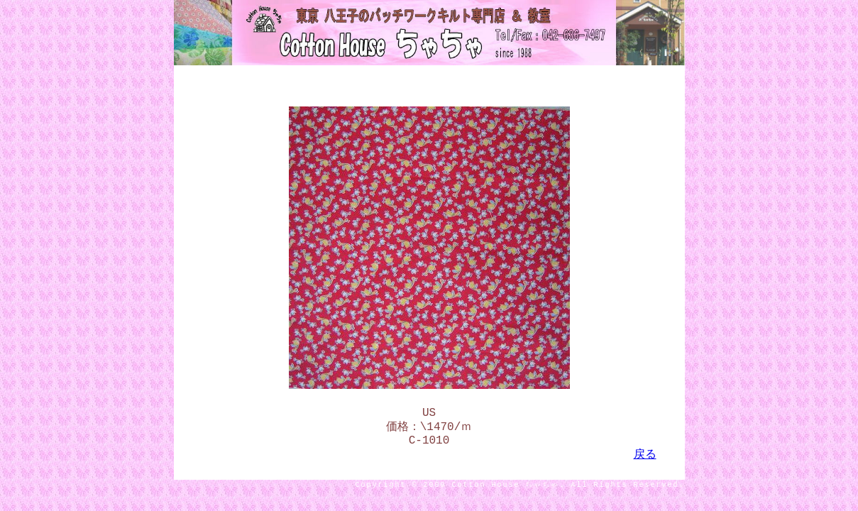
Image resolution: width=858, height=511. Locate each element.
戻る (645, 462)
